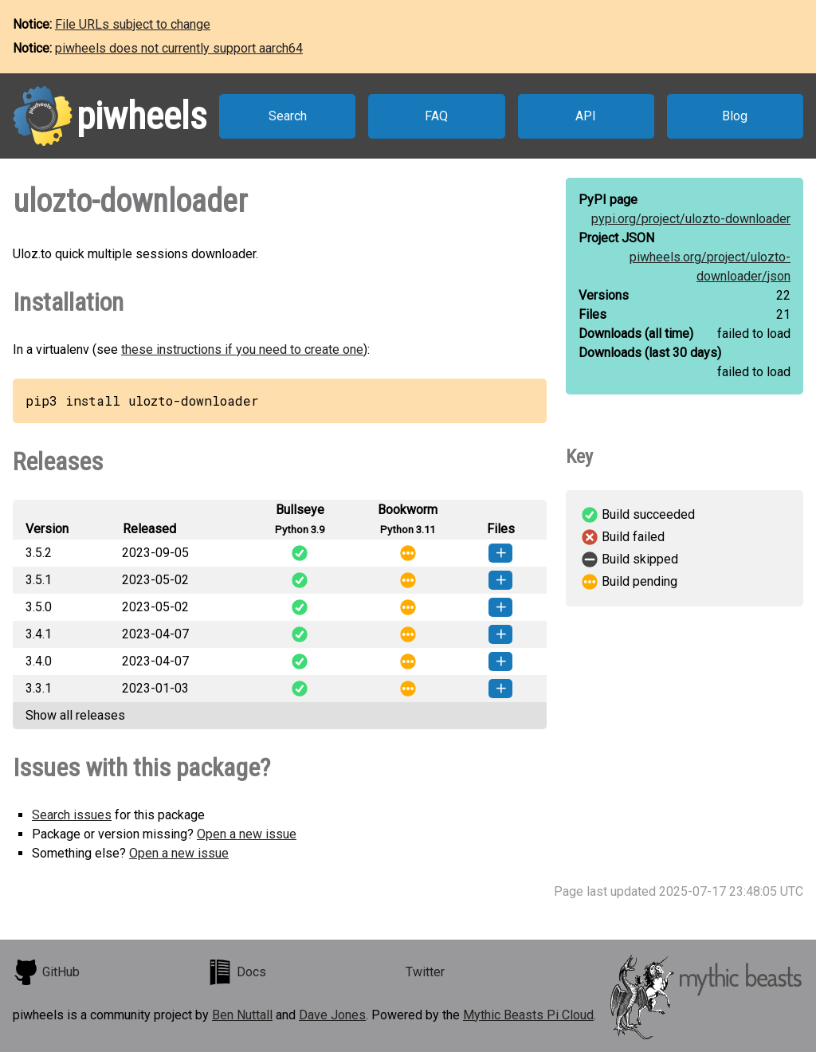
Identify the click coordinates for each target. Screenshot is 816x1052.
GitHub (46, 972)
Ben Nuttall (242, 1015)
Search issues (72, 814)
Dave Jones (332, 1015)
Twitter (425, 971)
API (585, 116)
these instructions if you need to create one (242, 349)
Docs (236, 972)
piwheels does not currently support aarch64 (179, 48)
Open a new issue (246, 834)
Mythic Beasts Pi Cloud (528, 1015)
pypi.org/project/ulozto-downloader (690, 218)
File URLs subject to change (132, 24)
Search (288, 116)
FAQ (436, 116)
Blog (734, 116)
